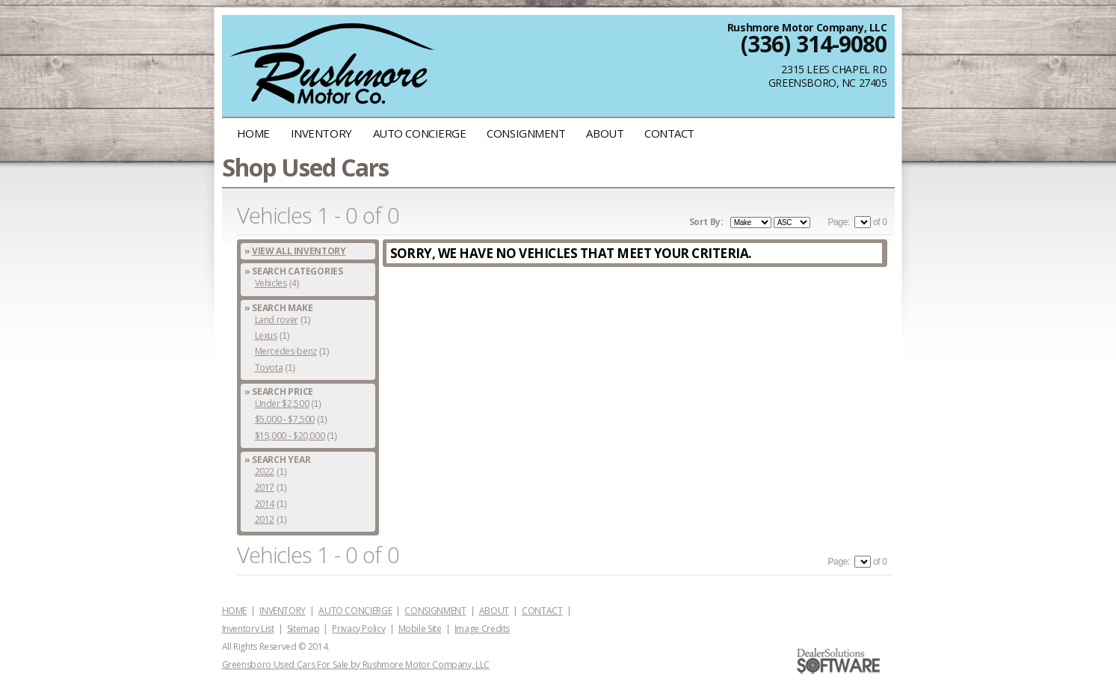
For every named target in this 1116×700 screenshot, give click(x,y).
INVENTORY (321, 133)
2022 (265, 471)
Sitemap (303, 628)
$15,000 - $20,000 (290, 435)
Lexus (266, 335)
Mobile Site (420, 628)
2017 (265, 487)
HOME (253, 133)
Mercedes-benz (286, 351)
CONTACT (669, 133)
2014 (265, 503)
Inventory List (248, 628)
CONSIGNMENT (526, 133)
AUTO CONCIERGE (419, 133)
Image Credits (482, 628)
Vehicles (271, 283)
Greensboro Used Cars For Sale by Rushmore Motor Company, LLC (356, 664)
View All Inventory (299, 251)
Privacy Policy (358, 628)
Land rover (276, 319)
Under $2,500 (282, 403)
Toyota (269, 367)
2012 (265, 519)
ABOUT (604, 133)
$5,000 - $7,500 (285, 419)
